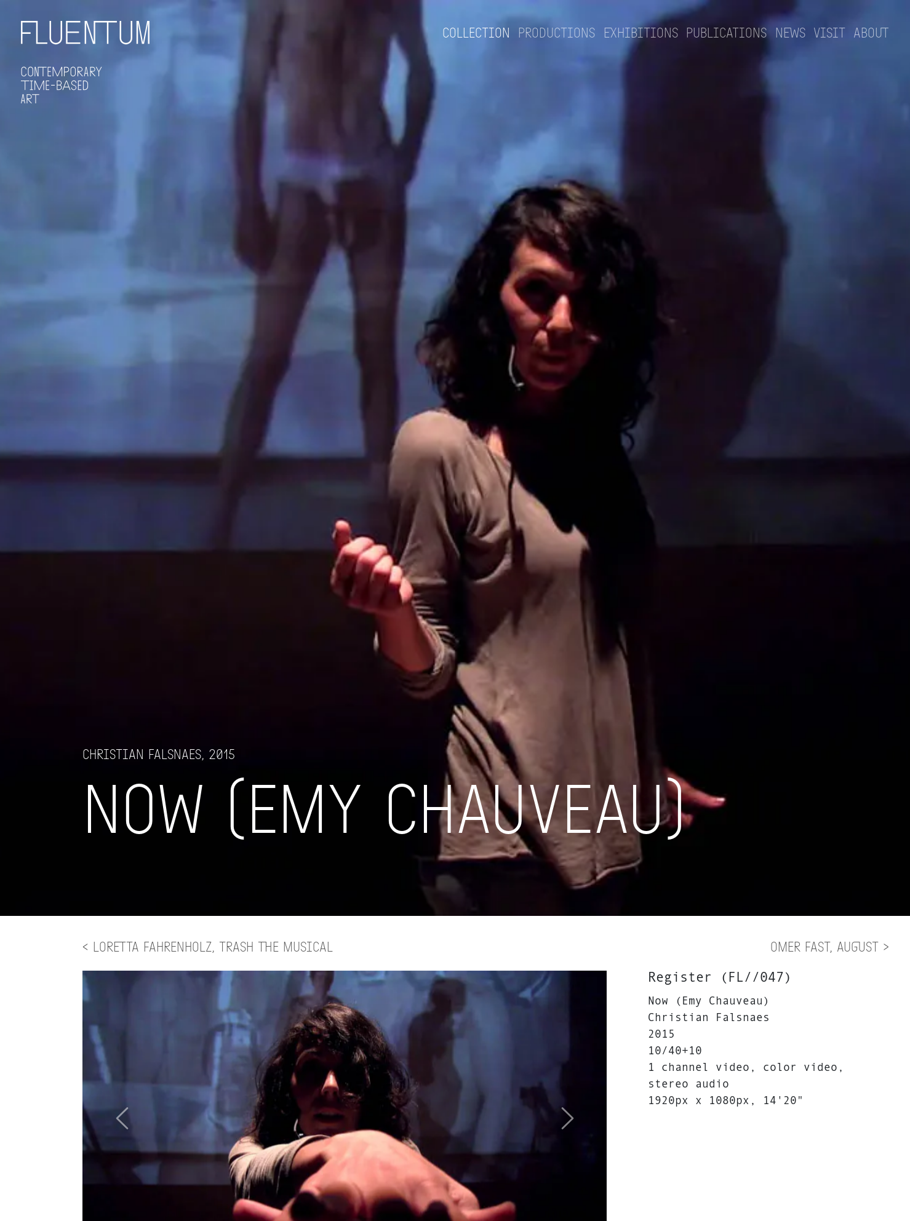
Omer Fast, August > (829, 946)
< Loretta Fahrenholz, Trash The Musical (207, 946)
